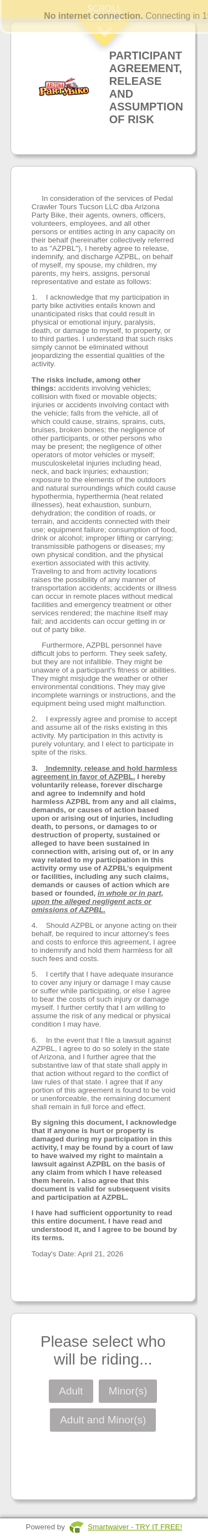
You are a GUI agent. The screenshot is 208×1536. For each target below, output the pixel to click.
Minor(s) (128, 1391)
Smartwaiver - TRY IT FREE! (135, 1527)
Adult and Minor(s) (103, 1420)
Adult (71, 1391)
